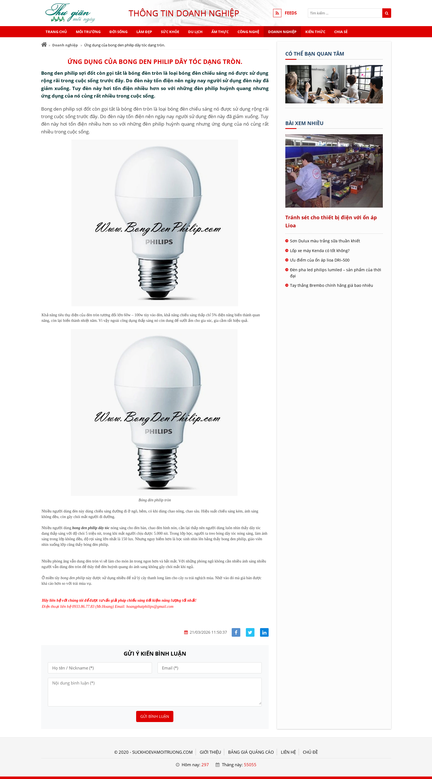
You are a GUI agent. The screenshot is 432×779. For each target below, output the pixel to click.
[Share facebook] (236, 632)
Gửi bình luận (154, 716)
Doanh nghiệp (282, 31)
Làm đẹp (144, 31)
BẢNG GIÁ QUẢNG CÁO (251, 752)
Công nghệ (248, 31)
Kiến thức (315, 31)
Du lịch (195, 31)
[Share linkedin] (264, 632)
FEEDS (291, 13)
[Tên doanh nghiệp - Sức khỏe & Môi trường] (334, 101)
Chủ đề (310, 752)
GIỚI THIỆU (210, 752)
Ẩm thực (220, 31)
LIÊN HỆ (288, 752)
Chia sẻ (341, 31)
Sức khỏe (170, 31)
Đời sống (118, 31)
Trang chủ (56, 31)
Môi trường (88, 31)
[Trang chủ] (44, 44)
